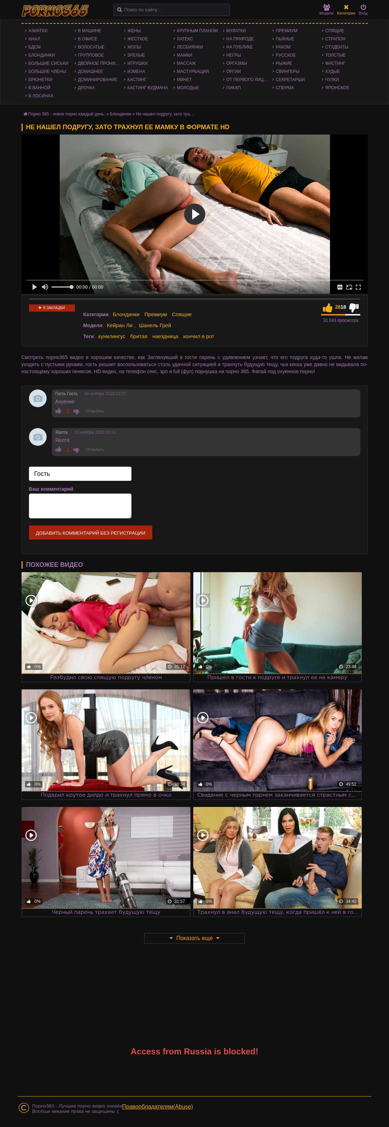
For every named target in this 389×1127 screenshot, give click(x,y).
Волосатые (91, 47)
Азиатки (38, 30)
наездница (165, 336)
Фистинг (335, 63)
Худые (332, 71)
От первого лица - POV (249, 79)
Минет (184, 79)
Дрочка (86, 87)
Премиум (286, 30)
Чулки (332, 79)
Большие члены (47, 71)
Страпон (335, 38)
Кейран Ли (119, 325)
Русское (286, 55)
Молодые (188, 87)
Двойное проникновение (101, 63)
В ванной (40, 87)
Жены (134, 30)
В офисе (88, 38)
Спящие (334, 30)
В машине (89, 30)
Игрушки (138, 63)
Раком (283, 47)
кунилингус (111, 336)
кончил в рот (198, 336)
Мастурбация (193, 71)
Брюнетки (41, 79)
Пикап (233, 87)
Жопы (134, 47)
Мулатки (236, 30)
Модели (326, 9)
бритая (138, 336)
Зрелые (136, 55)
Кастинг (137, 79)
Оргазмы (236, 63)
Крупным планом (197, 30)
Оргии (233, 71)
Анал (34, 38)
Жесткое (138, 38)
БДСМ (35, 47)
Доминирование (97, 79)
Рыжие (284, 63)
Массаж (186, 63)
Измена (137, 71)
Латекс (185, 38)
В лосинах (41, 95)
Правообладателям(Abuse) (157, 1107)
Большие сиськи (49, 63)
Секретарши (290, 79)
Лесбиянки (190, 47)
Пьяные (285, 38)
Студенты (336, 47)
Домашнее (90, 71)
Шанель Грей (155, 325)
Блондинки (42, 55)
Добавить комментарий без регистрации (91, 533)
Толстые (335, 55)
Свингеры (288, 71)
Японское (337, 87)
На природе (240, 38)
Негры (233, 55)
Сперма (285, 87)
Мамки (185, 55)
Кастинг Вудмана (148, 87)
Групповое (91, 55)
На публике (239, 47)
